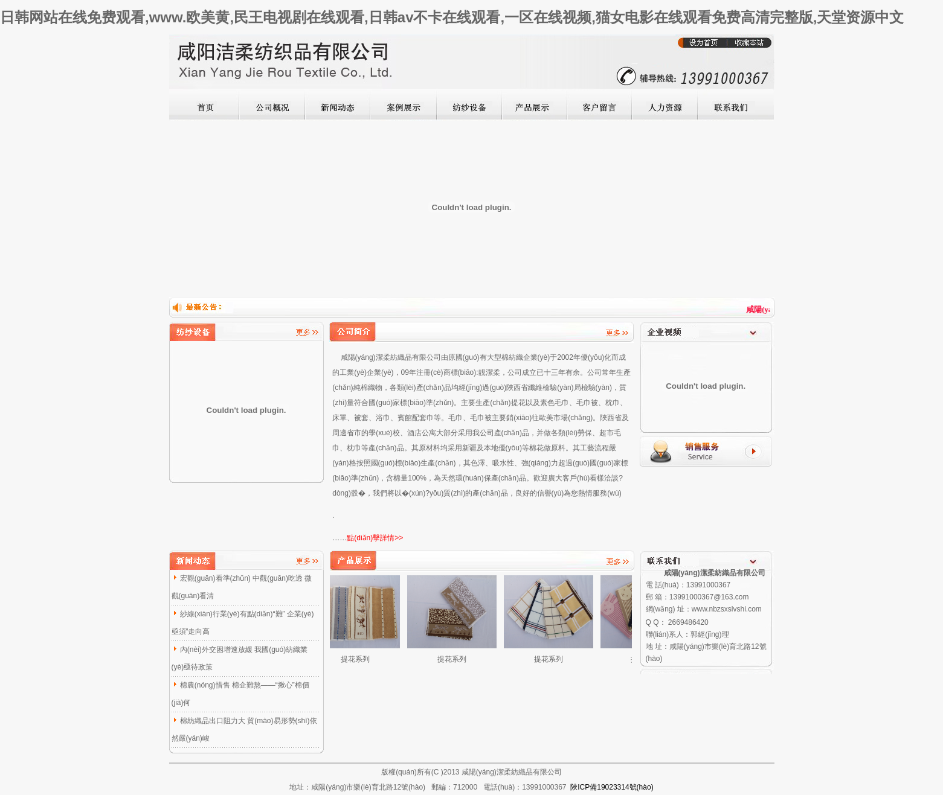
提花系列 (360, 659)
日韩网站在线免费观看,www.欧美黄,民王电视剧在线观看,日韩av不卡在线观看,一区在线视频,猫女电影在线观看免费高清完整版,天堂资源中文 (452, 17)
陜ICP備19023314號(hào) (611, 787)
